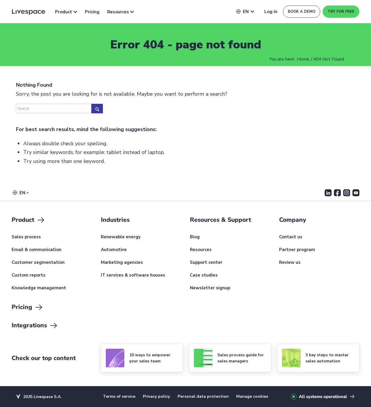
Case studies (204, 275)
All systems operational (323, 396)
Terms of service (119, 396)
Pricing (92, 12)
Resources (120, 12)
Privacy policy (156, 396)
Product (66, 12)
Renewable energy (121, 237)
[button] (242, 11)
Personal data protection (203, 396)
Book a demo (301, 11)
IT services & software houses (133, 275)
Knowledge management (39, 288)
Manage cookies (252, 396)
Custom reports (29, 275)
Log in (270, 11)
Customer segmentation (38, 262)
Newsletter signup (210, 288)
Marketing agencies (122, 262)
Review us (290, 262)
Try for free (341, 11)
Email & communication (36, 249)
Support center (206, 262)
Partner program (297, 249)
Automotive (114, 249)
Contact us (290, 237)
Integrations (35, 325)
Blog (195, 237)
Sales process (26, 237)
